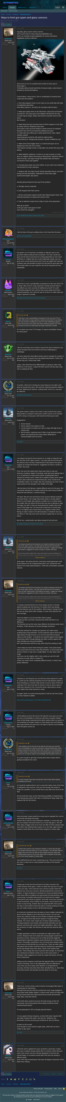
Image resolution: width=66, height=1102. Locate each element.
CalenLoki (5, 20)
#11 (63, 580)
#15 (63, 772)
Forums (12, 7)
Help (55, 1088)
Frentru (8, 259)
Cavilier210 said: (23, 776)
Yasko (8, 783)
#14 (63, 739)
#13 (63, 712)
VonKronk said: (22, 541)
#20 (63, 1045)
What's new (22, 7)
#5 (63, 311)
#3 (63, 249)
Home (5, 7)
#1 (63, 28)
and (25, 236)
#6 (63, 344)
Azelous (8, 418)
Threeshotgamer (8, 239)
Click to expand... (40, 557)
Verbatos (8, 1056)
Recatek (8, 290)
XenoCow (8, 354)
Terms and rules (38, 1088)
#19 (63, 982)
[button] (27, 7)
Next (8, 24)
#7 (63, 381)
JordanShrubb (8, 823)
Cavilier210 (8, 392)
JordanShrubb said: (24, 845)
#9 (63, 455)
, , (31, 215)
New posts (4, 11)
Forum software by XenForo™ (33, 1092)
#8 (63, 408)
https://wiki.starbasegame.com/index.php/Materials (34, 700)
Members (32, 7)
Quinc (8, 891)
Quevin (8, 321)
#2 (63, 228)
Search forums (13, 11)
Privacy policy (48, 1088)
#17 (63, 841)
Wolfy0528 (8, 723)
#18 (63, 881)
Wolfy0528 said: (22, 743)
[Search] (63, 7)
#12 (63, 675)
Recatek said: (22, 315)
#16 (63, 813)
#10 (63, 537)
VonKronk (8, 465)
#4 (63, 280)
